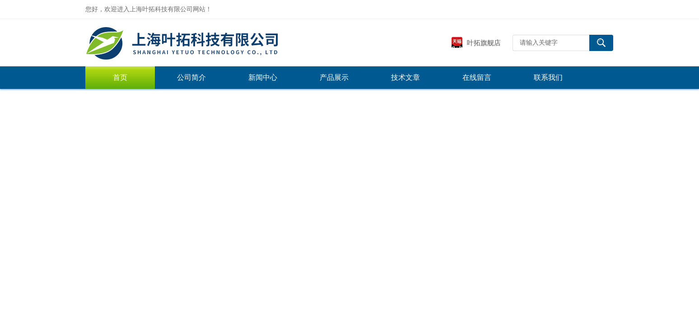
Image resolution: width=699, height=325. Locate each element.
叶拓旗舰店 (476, 42)
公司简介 (191, 77)
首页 (120, 77)
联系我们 (548, 77)
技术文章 (405, 77)
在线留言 (476, 77)
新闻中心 (262, 77)
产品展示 (334, 77)
